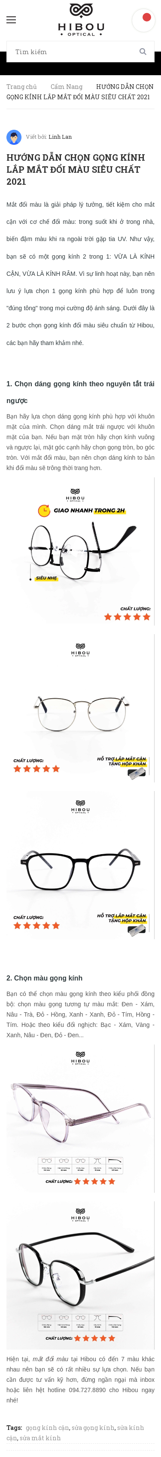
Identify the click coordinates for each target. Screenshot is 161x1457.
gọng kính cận (47, 1427)
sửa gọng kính (93, 1427)
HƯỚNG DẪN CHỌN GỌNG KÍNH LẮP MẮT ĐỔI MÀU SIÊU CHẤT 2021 (75, 169)
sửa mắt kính (40, 1438)
